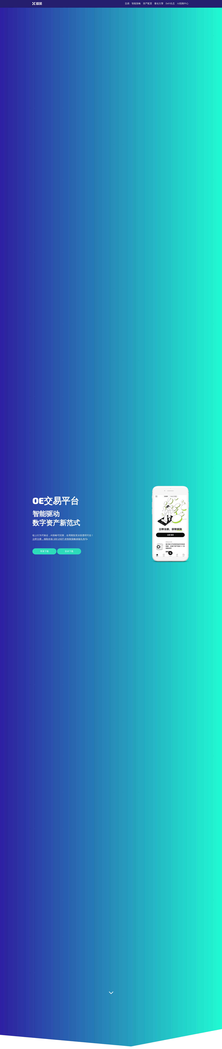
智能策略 (136, 3)
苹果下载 (44, 551)
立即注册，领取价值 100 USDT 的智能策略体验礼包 (59, 539)
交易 (127, 3)
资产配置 (147, 3)
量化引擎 (158, 3)
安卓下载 (69, 551)
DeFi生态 (170, 3)
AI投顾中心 (182, 3)
